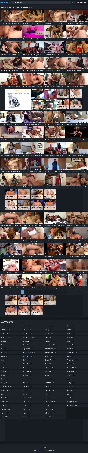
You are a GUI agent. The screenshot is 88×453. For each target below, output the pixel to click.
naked (48, 356)
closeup (5, 379)
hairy (26, 360)
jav (25, 390)
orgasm (49, 367)
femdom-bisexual (30, 337)
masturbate (50, 345)
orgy (48, 371)
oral (48, 364)
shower (71, 333)
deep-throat (7, 386)
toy (70, 356)
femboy (27, 329)
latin (26, 416)
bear (4, 360)
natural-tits (50, 360)
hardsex (27, 375)
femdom (27, 333)
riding (48, 413)
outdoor (49, 375)
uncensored (72, 360)
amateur (6, 326)
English (83, 2)
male (48, 337)
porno (48, 386)
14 (60, 292)
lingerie (49, 333)
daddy (4, 382)
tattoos (71, 348)
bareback (6, 345)
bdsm (4, 352)
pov (48, 394)
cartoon (5, 364)
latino (49, 326)
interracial (28, 379)
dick (4, 394)
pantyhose (50, 382)
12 (53, 292)
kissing (27, 405)
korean (27, 409)
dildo (4, 398)
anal (4, 333)
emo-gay (5, 405)
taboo (70, 341)
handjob (27, 364)
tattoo (71, 345)
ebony (4, 401)
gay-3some (28, 348)
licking (48, 329)
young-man (72, 401)
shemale (71, 329)
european (5, 409)
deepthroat (6, 390)
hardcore (28, 371)
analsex (5, 341)
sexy (48, 416)
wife (70, 394)
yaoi (70, 398)
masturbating (51, 348)
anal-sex (5, 337)
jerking (27, 398)
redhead (49, 409)
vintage (71, 382)
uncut (70, 364)
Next (64, 292)
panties (49, 379)
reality (49, 405)
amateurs (5, 329)
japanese (27, 386)
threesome (72, 352)
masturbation (51, 352)
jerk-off (27, 394)
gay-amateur (29, 352)
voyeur (70, 386)
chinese (5, 371)
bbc (3, 348)
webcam (71, 390)
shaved (71, 326)
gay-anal (28, 356)
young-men (72, 405)
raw (48, 398)
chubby (5, 375)
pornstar (49, 390)
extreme (5, 413)
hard (26, 367)
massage (49, 341)
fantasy (27, 326)
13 (56, 292)
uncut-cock (72, 367)
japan (26, 382)
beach (4, 356)
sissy (70, 337)
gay (26, 345)
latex (26, 413)
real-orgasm (50, 401)
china (4, 367)
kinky (26, 401)
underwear (72, 371)
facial (4, 416)
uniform (71, 375)
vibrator (71, 379)
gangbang (28, 341)
